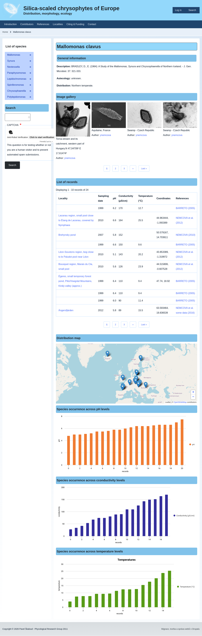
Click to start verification (42, 137)
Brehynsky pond (67, 235)
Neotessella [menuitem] (18, 68)
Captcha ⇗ (46, 141)
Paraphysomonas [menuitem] (18, 74)
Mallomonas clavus (79, 46)
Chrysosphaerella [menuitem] (18, 92)
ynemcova (69, 158)
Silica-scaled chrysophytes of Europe (71, 8)
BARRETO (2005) (185, 208)
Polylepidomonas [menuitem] (18, 98)
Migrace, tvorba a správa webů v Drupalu (180, 629)
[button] (135, 381)
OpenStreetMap (180, 402)
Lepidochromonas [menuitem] (18, 80)
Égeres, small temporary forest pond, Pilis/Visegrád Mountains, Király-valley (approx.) (75, 281)
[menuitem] (179, 10)
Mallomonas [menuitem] (18, 56)
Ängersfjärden (65, 310)
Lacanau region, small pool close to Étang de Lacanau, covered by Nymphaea (76, 220)
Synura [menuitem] (18, 62)
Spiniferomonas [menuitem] (18, 86)
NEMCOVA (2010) (185, 235)
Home (5, 32)
